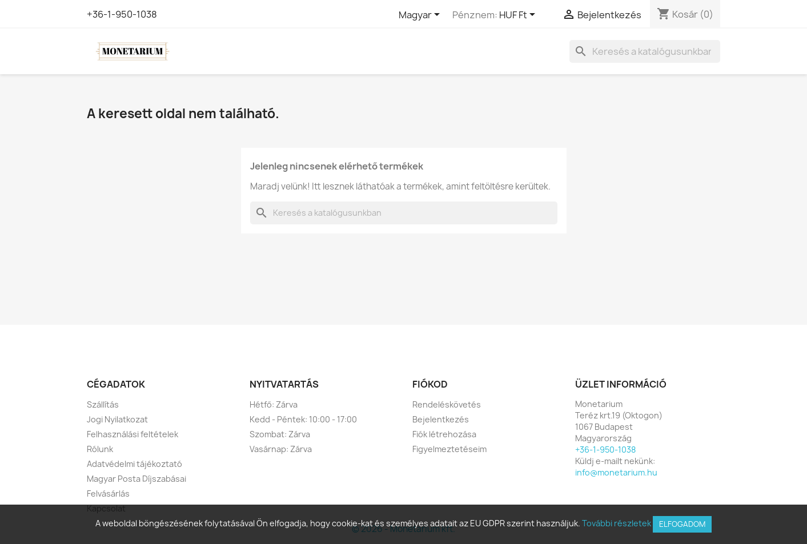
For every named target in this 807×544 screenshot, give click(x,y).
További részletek (616, 523)
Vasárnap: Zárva (281, 449)
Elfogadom (682, 524)
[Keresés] (644, 51)
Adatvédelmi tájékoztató (134, 463)
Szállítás (103, 404)
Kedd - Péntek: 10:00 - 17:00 (303, 419)
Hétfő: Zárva (274, 404)
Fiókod (430, 384)
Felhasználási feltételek (132, 434)
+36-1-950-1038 (122, 14)
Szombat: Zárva (280, 434)
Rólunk (100, 449)
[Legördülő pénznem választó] (519, 15)
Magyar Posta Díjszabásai (136, 478)
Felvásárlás (108, 493)
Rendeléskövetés (446, 404)
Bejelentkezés (440, 419)
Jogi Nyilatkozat (117, 419)
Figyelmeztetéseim (449, 449)
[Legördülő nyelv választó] (421, 15)
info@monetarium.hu (616, 472)
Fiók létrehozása (444, 434)
